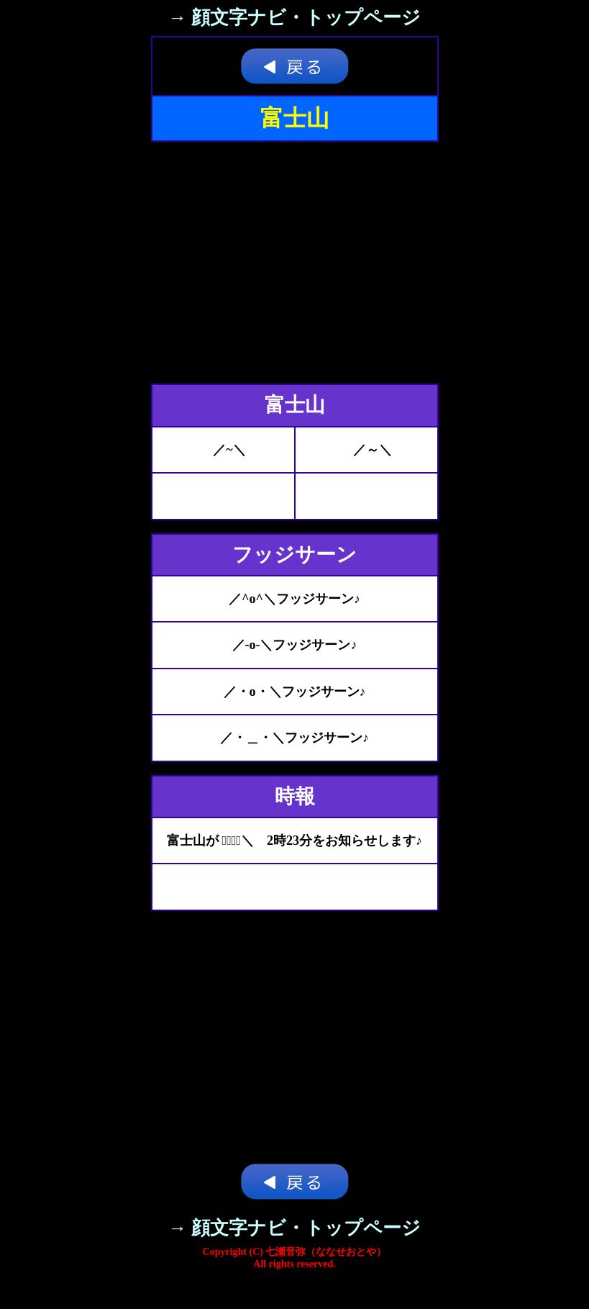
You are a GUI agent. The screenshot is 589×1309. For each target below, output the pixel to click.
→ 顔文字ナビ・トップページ (294, 17)
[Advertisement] (295, 262)
